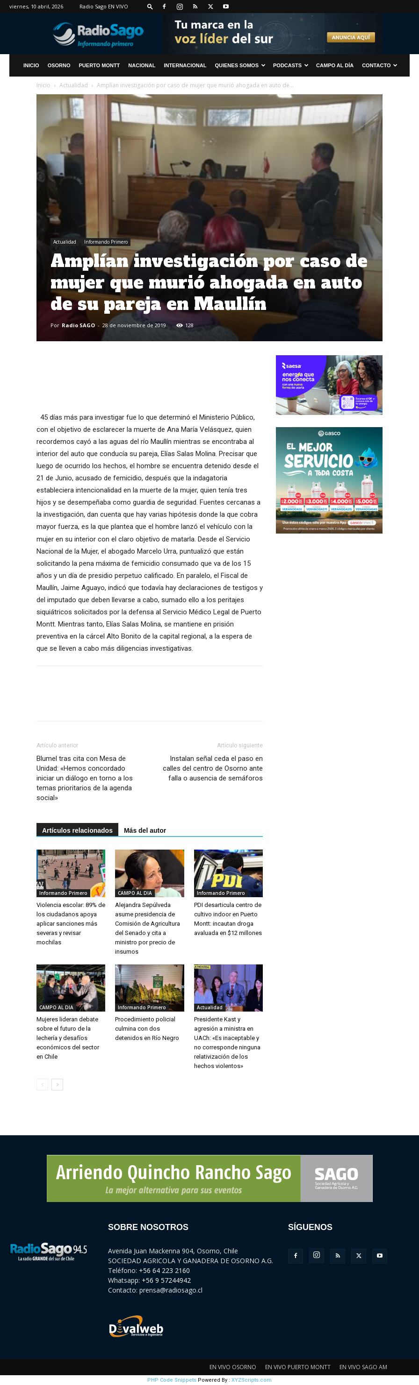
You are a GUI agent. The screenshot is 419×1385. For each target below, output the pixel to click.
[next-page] (57, 1084)
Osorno (59, 65)
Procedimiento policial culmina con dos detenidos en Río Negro (147, 1028)
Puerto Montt (99, 65)
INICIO (31, 65)
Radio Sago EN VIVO (103, 6)
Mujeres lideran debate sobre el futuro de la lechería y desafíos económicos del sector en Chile (67, 1038)
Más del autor (145, 830)
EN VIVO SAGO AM (363, 1367)
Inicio (43, 85)
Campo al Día (335, 65)
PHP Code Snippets (171, 1380)
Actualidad (73, 85)
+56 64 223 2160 (164, 1270)
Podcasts (291, 65)
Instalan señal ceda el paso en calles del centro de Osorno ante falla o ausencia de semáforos (213, 768)
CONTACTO (379, 65)
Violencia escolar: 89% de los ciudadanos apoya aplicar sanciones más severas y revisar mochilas (70, 923)
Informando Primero (106, 242)
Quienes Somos (240, 65)
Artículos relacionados (77, 830)
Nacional (141, 65)
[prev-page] (42, 1084)
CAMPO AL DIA (135, 893)
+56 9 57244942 (166, 1280)
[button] (150, 6)
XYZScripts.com (251, 1380)
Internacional (185, 65)
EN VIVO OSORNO (233, 1367)
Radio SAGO (78, 325)
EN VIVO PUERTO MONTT (298, 1367)
